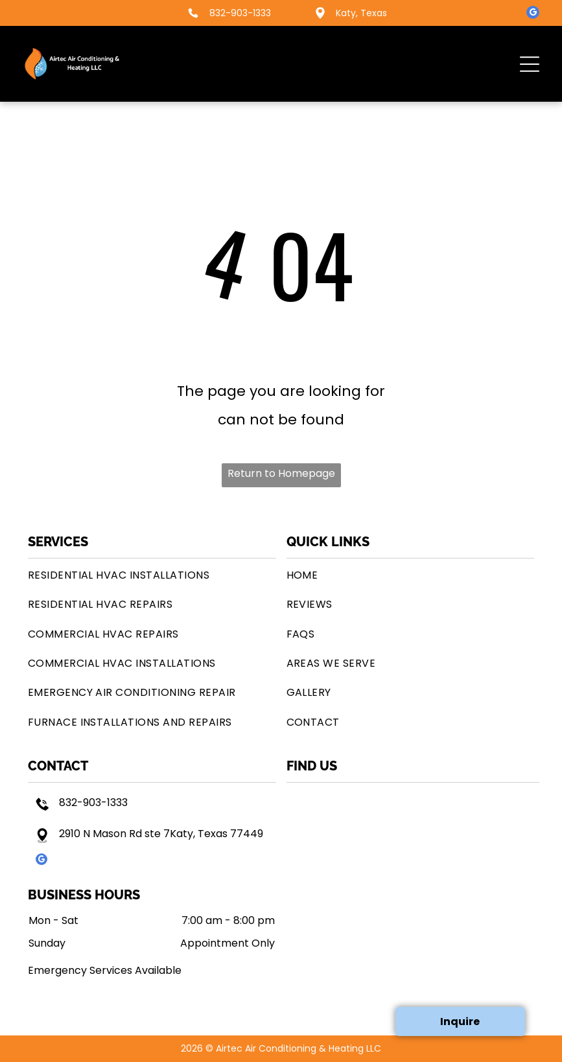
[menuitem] (152, 575)
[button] (529, 64)
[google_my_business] (532, 14)
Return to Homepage (281, 473)
